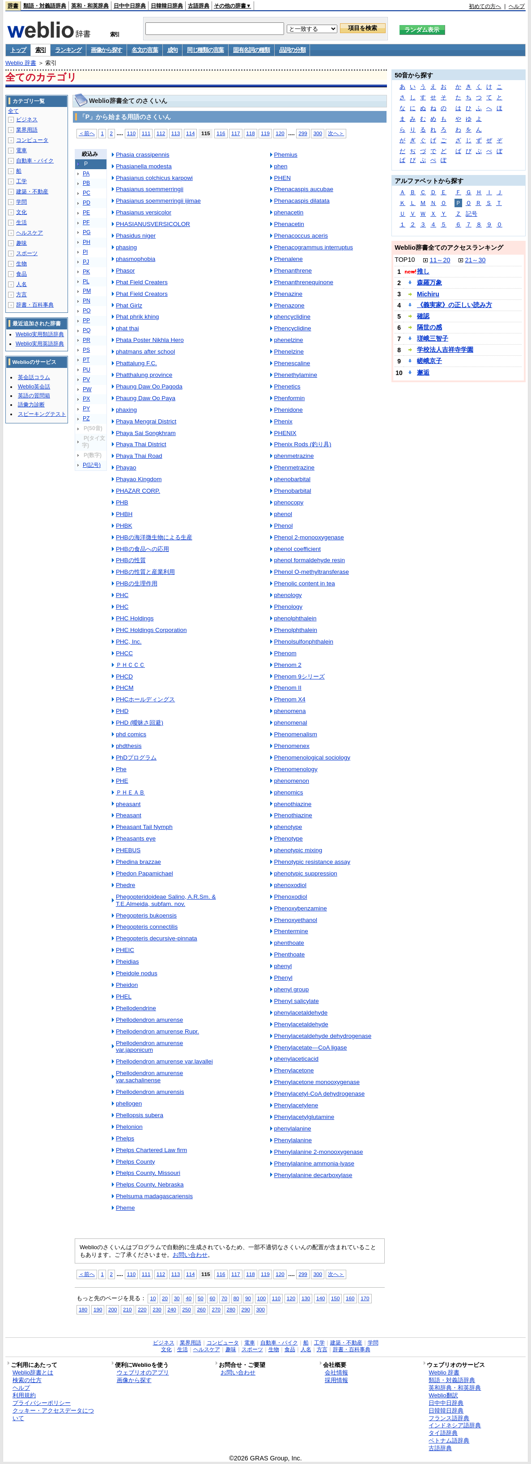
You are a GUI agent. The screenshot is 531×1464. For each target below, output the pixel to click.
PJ (86, 262)
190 (97, 1309)
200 (112, 1309)
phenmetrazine (294, 455)
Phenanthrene (293, 270)
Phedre (125, 885)
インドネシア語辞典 (455, 1425)
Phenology (288, 606)
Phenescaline (292, 363)
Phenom (285, 653)
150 (335, 1298)
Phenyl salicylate (296, 1001)
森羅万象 (429, 282)
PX (86, 399)
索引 (40, 50)
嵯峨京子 (429, 360)
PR (86, 340)
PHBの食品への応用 (142, 549)
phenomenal (290, 722)
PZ (86, 418)
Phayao (126, 467)
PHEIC (125, 950)
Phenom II (288, 687)
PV (86, 379)
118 (250, 133)
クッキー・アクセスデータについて (53, 1414)
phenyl (283, 966)
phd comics (131, 734)
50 (201, 1298)
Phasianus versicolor (143, 212)
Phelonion (129, 1126)
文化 (21, 212)
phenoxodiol (290, 885)
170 (365, 1298)
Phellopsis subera (139, 1115)
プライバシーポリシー (42, 1403)
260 (201, 1309)
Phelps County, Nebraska (150, 1184)
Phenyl (283, 977)
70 (224, 1298)
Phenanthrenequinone (303, 282)
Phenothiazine (293, 815)
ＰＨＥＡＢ (130, 792)
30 (177, 1298)
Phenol (283, 525)
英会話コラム (34, 377)
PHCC (124, 653)
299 (302, 133)
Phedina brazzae (138, 861)
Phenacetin (289, 224)
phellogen (129, 1103)
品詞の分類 (292, 50)
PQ (87, 330)
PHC (122, 595)
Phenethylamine (295, 374)
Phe (121, 769)
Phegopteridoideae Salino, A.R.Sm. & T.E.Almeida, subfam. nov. (166, 900)
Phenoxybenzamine (300, 908)
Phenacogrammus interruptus (313, 247)
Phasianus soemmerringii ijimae (158, 200)
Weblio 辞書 (20, 63)
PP (86, 320)
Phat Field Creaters (142, 282)
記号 (471, 213)
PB (86, 183)
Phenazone (289, 305)
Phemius (285, 154)
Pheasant (128, 815)
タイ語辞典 (443, 1433)
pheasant (128, 804)
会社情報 (336, 1372)
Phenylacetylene (296, 1105)
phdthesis (129, 746)
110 (131, 133)
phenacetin (289, 212)
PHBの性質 (131, 560)
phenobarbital (292, 479)
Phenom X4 (290, 699)
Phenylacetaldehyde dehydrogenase (323, 1036)
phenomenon (292, 780)
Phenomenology (296, 769)
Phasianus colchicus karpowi (154, 178)
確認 (423, 316)
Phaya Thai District (141, 444)
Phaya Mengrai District (146, 421)
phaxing (126, 409)
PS (86, 350)
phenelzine (288, 340)
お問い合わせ (190, 1254)
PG (87, 232)
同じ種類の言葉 (205, 50)
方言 (21, 294)
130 (306, 1298)
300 (317, 133)
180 (83, 1309)
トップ (18, 50)
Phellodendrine (136, 1008)
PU (86, 370)
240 (171, 1309)
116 (221, 133)
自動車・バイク (35, 161)
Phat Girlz (129, 305)
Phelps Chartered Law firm (151, 1150)
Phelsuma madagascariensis (154, 1196)
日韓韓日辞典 (167, 6)
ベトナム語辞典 (449, 1440)
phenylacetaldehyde (301, 1012)
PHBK (124, 525)
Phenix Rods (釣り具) (302, 444)
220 (142, 1309)
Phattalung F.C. (136, 363)
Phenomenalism (295, 734)
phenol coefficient (297, 549)
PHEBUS (128, 850)
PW (87, 389)
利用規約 (24, 1395)
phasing (126, 247)
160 (350, 1298)
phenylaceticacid (296, 1058)
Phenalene (288, 259)
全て (13, 111)
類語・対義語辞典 (44, 6)
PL (86, 281)
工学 (21, 181)
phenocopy (289, 502)
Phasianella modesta (144, 166)
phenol (283, 514)
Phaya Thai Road (139, 455)
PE (86, 212)
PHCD (124, 676)
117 (235, 133)
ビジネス (27, 119)
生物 (21, 263)
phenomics (288, 792)
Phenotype (288, 838)
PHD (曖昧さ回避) (139, 722)
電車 (21, 150)
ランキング (68, 50)
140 (320, 1298)
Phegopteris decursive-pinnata (156, 938)
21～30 (475, 260)
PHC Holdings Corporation (151, 630)
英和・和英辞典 (90, 6)
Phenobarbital (292, 490)
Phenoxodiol (290, 896)
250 (186, 1309)
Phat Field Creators (142, 293)
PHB (122, 502)
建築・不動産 (32, 191)
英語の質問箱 (34, 396)
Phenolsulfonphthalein (303, 641)
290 (246, 1309)
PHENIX (285, 433)
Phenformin (289, 398)
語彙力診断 (31, 404)
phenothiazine (293, 804)
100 (261, 1298)
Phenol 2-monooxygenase (309, 537)
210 (127, 1309)
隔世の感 (429, 327)
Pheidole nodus (136, 973)
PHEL (124, 996)
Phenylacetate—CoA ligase (310, 1047)
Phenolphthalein (296, 630)
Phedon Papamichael (144, 873)
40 (188, 1298)
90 (248, 1298)
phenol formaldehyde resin (309, 560)
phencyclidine (292, 316)
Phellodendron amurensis (150, 1091)
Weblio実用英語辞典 (40, 344)
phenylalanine (292, 1128)
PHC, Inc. (129, 641)
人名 (21, 284)
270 (216, 1309)
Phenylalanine (293, 1140)
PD (86, 203)
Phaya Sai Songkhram (146, 433)
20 (165, 1298)
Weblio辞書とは (33, 1372)
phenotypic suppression (305, 873)
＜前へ (87, 133)
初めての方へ (485, 6)
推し (423, 271)
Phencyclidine (292, 328)
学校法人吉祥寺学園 (445, 349)
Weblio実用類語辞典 (40, 334)
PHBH (124, 514)
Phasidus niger (136, 235)
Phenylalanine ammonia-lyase (314, 1163)
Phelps (125, 1138)
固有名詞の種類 (251, 50)
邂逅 (423, 372)
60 (212, 1298)
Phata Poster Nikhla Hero (150, 340)
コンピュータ (32, 140)
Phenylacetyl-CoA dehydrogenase (319, 1093)
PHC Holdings (135, 618)
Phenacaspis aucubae (303, 189)
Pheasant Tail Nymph (144, 827)
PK (86, 272)
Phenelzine (289, 351)
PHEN (282, 178)
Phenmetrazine (294, 467)
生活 (21, 222)
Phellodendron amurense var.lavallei (164, 1061)
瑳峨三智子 (432, 338)
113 (175, 133)
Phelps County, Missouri (148, 1172)
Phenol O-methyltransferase (311, 571)
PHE (122, 780)
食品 (21, 274)
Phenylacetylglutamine (304, 1117)
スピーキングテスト (42, 414)
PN (86, 301)
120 (280, 133)
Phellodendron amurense (149, 1019)
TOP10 (405, 259)
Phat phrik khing (137, 316)
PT (86, 360)
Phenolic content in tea (304, 583)
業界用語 (27, 130)
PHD (122, 711)
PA (86, 174)
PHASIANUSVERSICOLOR (153, 224)
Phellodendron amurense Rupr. (157, 1031)
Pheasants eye (136, 838)
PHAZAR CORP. (138, 490)
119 (265, 133)
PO (87, 310)
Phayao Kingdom (138, 479)
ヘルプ (517, 6)
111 (146, 133)
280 (231, 1309)
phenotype (288, 827)
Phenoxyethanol (296, 920)
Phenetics (287, 386)
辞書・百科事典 (35, 305)
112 (161, 133)
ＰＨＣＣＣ (130, 665)
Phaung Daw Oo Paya (145, 398)
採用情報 (336, 1380)
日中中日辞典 (130, 6)
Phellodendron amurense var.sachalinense (149, 1077)
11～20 (439, 260)
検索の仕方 (27, 1380)
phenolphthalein (295, 618)
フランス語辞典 (449, 1418)
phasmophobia (135, 259)
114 (190, 133)
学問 (21, 202)
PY (86, 408)
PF (86, 222)
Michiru (428, 294)
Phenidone (288, 409)
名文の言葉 (145, 50)
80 (236, 1298)
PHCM (125, 687)
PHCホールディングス (145, 699)
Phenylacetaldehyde (301, 1024)
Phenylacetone (294, 1070)
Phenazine (288, 293)
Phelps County (135, 1161)
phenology (288, 595)
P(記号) (92, 465)
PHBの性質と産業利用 (145, 571)
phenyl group (291, 989)
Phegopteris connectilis (147, 926)
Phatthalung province (144, 374)
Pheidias (127, 961)
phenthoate (289, 942)
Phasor (125, 270)
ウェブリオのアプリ (143, 1372)
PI (85, 252)
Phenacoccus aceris (301, 235)
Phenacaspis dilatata (302, 200)
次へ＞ (336, 133)
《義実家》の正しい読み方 (454, 304)
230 (157, 1309)
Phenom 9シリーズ (299, 676)
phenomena (290, 711)
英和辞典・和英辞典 (455, 1387)
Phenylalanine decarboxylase (313, 1175)
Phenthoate (289, 954)
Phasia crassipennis (143, 154)
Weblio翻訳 (443, 1395)
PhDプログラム (136, 757)
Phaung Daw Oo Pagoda (149, 386)
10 (153, 1298)
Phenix (283, 421)
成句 (172, 50)
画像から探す (106, 50)
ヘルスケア (29, 233)
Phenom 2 (288, 665)
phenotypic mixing (298, 850)
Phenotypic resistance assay (312, 861)
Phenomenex (292, 746)
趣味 (21, 243)
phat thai (127, 328)
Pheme (125, 1207)
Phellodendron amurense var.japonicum (149, 1047)
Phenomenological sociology (312, 757)
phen (281, 166)
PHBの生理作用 (136, 583)
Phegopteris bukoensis (146, 915)
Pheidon (127, 985)
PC (86, 193)
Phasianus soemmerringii (149, 189)
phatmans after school (145, 351)
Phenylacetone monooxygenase (317, 1082)
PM (87, 291)
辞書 (13, 6)
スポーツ (27, 253)
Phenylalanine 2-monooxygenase (318, 1151)
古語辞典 (198, 6)
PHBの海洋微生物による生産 (154, 537)
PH (86, 242)
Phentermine (291, 931)
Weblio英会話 (34, 387)
